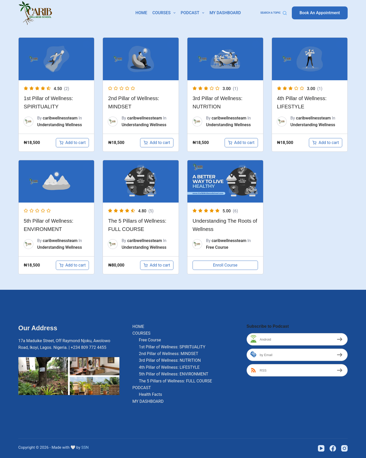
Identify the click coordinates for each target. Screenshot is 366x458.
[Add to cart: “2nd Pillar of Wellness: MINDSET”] (156, 142)
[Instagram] (344, 448)
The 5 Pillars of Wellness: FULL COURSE (175, 381)
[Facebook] (333, 448)
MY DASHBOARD (225, 12)
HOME (141, 12)
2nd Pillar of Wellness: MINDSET (168, 353)
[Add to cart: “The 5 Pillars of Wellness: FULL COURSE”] (156, 265)
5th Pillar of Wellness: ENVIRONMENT (173, 374)
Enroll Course (225, 265)
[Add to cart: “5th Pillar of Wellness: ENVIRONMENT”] (72, 265)
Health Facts (150, 394)
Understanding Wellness (59, 124)
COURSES (165, 13)
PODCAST (193, 13)
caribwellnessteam (60, 118)
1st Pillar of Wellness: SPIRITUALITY (172, 346)
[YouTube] (321, 448)
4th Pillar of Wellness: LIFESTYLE (169, 367)
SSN (85, 447)
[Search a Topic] (273, 13)
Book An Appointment (320, 12)
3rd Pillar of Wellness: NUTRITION (170, 360)
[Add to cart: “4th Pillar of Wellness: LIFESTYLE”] (325, 142)
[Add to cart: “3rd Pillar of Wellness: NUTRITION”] (241, 142)
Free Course (217, 247)
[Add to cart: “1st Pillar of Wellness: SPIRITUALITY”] (72, 142)
